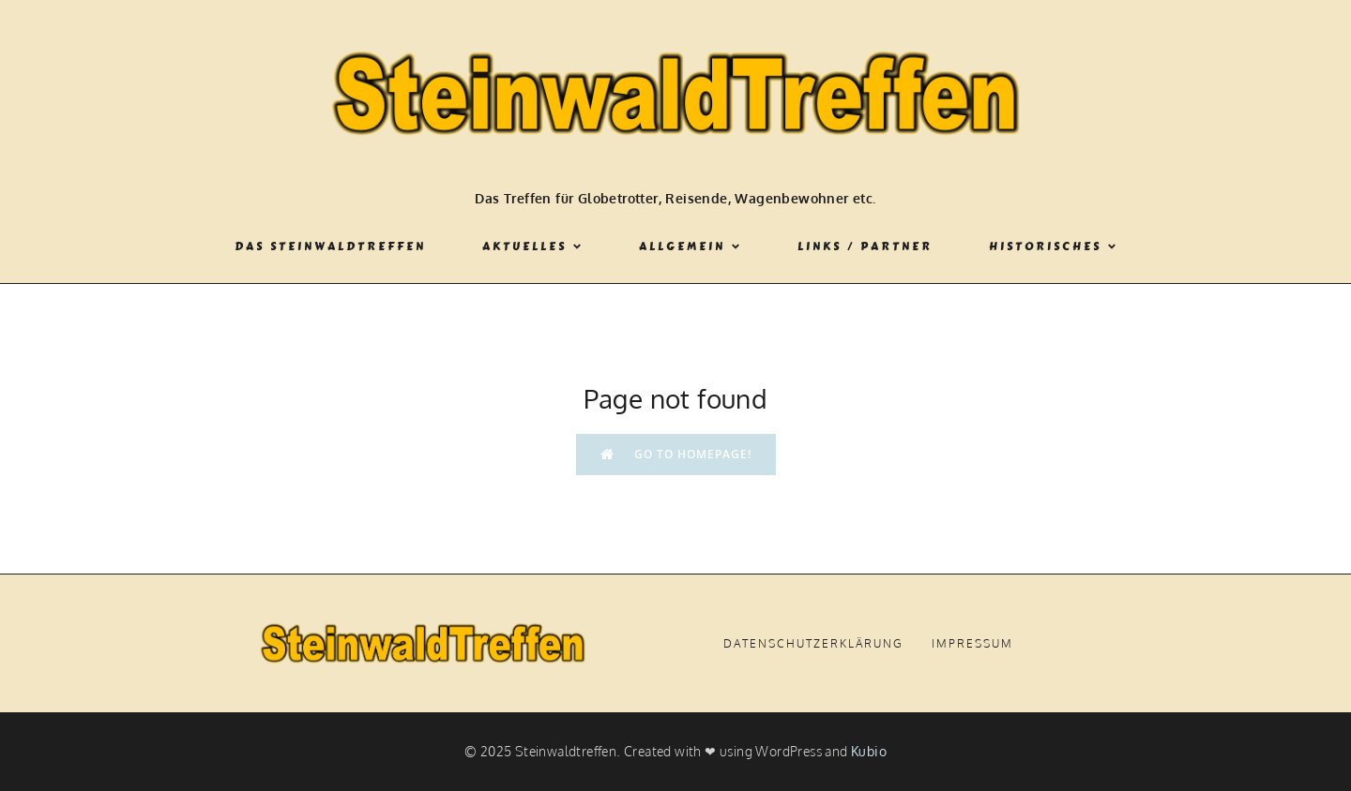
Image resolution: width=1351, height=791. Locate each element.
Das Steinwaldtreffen (330, 246)
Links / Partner (865, 246)
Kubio (869, 751)
